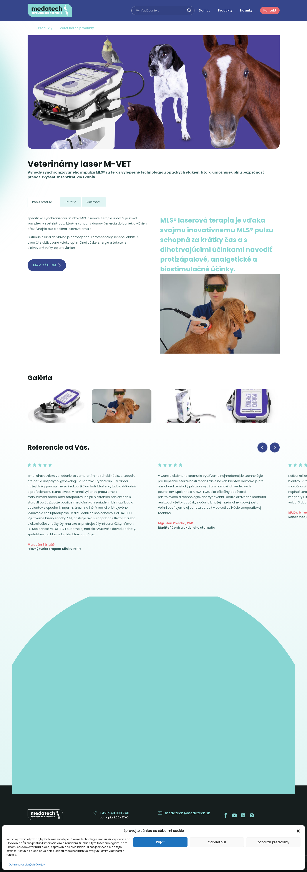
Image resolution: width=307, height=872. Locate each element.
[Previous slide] (262, 447)
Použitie (70, 202)
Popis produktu (43, 202)
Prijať (160, 842)
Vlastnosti (93, 202)
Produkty (45, 28)
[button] (298, 830)
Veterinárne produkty (77, 28)
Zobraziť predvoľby (273, 842)
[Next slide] (275, 447)
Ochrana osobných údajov (27, 864)
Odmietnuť (217, 842)
